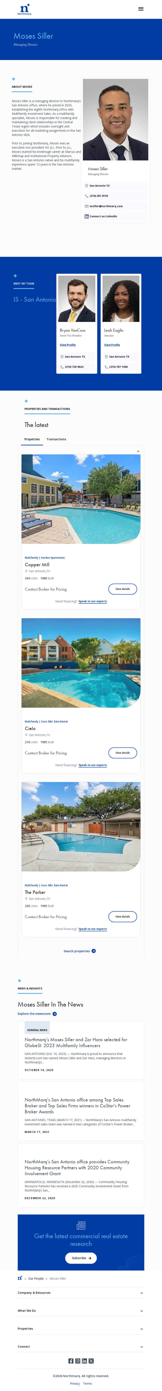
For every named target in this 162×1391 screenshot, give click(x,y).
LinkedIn (84, 1361)
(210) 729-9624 (74, 367)
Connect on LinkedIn (103, 216)
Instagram (77, 1361)
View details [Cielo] (123, 753)
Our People (36, 1278)
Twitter (91, 1361)
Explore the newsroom (34, 1014)
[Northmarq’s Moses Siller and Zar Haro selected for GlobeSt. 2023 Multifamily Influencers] (81, 1050)
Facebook (70, 1361)
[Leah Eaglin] (121, 323)
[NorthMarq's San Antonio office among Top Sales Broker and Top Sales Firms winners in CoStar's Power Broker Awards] (81, 1111)
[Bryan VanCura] (77, 323)
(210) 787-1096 (118, 367)
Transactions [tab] (56, 439)
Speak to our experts (93, 601)
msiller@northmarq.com (106, 206)
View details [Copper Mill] (123, 589)
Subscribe (79, 1258)
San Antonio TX (100, 185)
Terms (87, 1383)
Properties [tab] (32, 439)
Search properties (77, 951)
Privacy (75, 1383)
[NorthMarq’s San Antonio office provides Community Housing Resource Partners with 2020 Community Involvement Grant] (81, 1175)
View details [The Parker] (123, 916)
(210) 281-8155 (99, 196)
